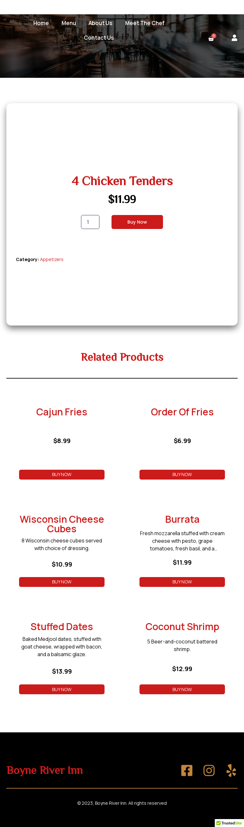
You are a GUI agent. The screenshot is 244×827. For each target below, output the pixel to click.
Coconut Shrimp (182, 626)
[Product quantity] (90, 222)
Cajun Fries (61, 411)
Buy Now (137, 222)
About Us (100, 23)
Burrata (182, 519)
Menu (69, 23)
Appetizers (52, 259)
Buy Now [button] (61, 474)
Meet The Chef (145, 23)
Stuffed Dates (61, 626)
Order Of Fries (182, 411)
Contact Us (99, 37)
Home (41, 23)
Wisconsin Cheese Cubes (62, 524)
